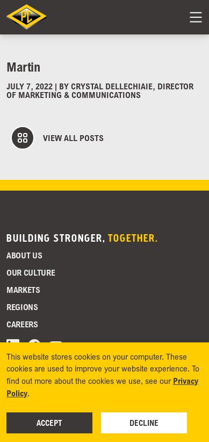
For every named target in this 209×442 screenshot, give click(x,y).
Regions (22, 306)
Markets (23, 289)
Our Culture (30, 272)
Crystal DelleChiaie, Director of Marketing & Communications (99, 90)
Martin (23, 66)
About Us (24, 255)
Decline (143, 422)
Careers (22, 324)
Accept (49, 422)
